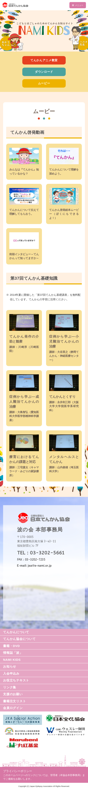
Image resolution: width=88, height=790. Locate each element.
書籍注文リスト (14, 701)
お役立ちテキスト (16, 680)
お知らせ (9, 666)
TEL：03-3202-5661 (41, 553)
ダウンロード (44, 71)
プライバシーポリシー (17, 771)
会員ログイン (13, 708)
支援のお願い (13, 694)
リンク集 (9, 687)
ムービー (44, 83)
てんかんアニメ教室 (44, 60)
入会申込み (11, 673)
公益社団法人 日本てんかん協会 (44, 5)
